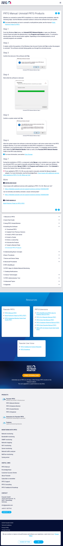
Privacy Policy (5, 527)
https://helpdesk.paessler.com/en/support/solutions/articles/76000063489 (27, 189)
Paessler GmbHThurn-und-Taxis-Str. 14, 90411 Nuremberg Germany (9, 499)
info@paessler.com (7, 505)
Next (59, 13)
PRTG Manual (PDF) (11, 313)
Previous (56, 13)
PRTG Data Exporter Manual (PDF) (46, 325)
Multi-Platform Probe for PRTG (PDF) (14, 203)
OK (38, 542)
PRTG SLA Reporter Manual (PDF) (46, 317)
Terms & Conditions (6, 525)
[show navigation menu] (60, 2)
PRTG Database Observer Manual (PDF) (47, 322)
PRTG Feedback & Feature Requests (31, 347)
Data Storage (28, 154)
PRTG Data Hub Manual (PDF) (45, 320)
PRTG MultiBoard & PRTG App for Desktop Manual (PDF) (46, 313)
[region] (31, 538)
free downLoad (31, 375)
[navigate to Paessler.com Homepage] (6, 2)
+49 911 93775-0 (6, 508)
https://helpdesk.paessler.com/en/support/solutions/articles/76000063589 (27, 194)
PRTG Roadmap (25, 349)
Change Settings (6, 530)
